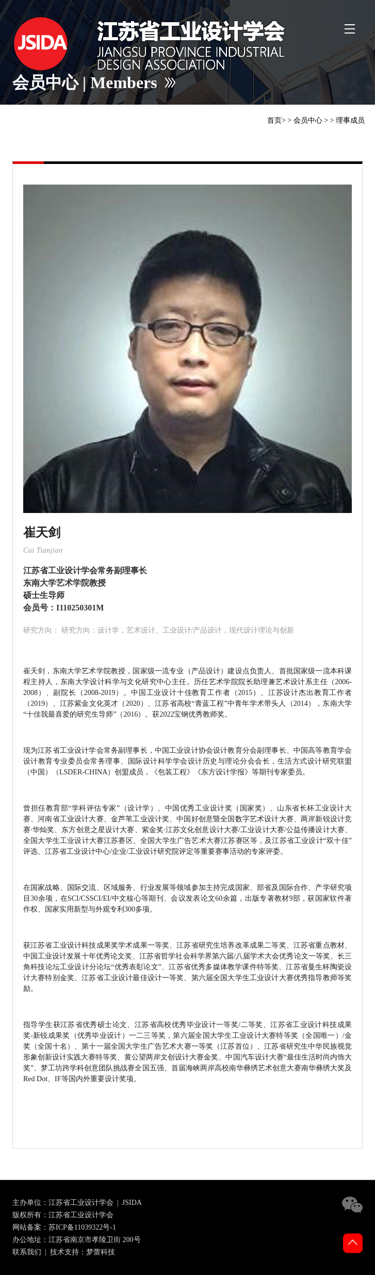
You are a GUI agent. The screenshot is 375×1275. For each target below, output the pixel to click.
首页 (274, 120)
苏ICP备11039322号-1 (82, 1227)
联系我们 (26, 1252)
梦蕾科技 (100, 1252)
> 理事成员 (347, 120)
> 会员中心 (304, 120)
